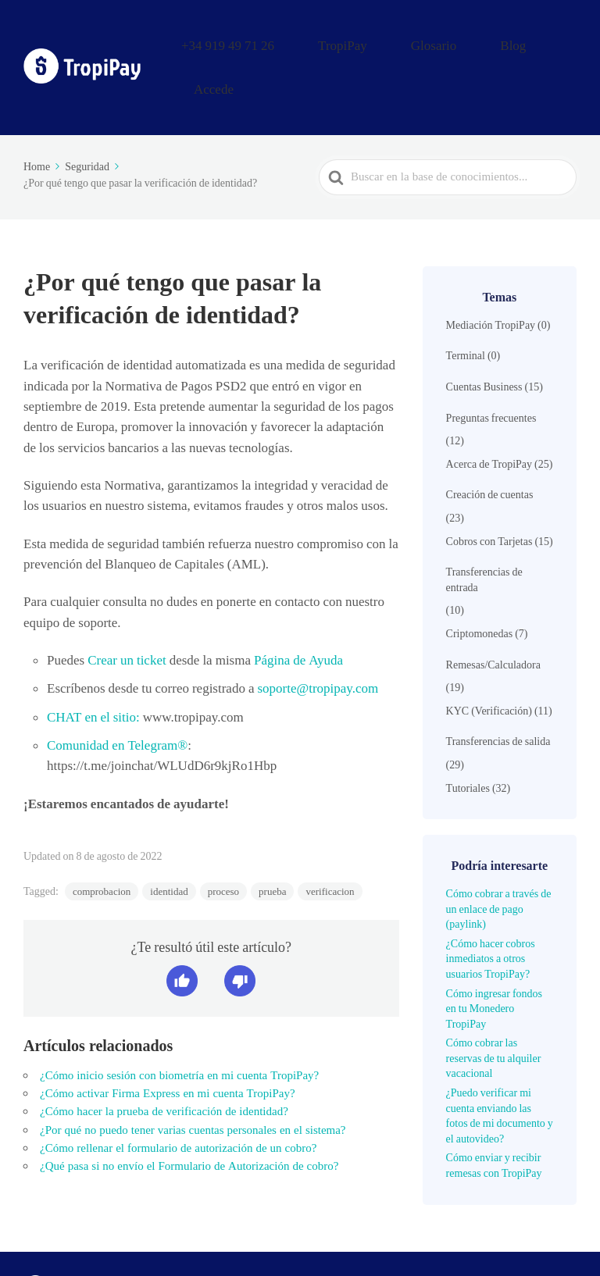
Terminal (465, 304)
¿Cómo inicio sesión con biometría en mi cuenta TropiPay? (179, 1025)
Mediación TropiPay (490, 274)
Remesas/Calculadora (493, 614)
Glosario (442, 41)
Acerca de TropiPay (489, 413)
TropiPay (375, 41)
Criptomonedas (479, 582)
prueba (272, 841)
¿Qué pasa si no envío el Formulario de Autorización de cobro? (189, 1115)
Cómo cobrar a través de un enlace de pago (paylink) (499, 857)
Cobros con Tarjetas (489, 490)
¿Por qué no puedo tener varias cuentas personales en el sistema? (193, 1079)
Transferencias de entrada (484, 529)
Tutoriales (468, 737)
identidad (169, 841)
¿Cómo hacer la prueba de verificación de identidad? (164, 1060)
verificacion (329, 841)
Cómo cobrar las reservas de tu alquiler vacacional (493, 1007)
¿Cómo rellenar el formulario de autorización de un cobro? (178, 1097)
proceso (223, 841)
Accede (552, 41)
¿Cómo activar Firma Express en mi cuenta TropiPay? (167, 1042)
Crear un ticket (125, 609)
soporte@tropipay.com (317, 637)
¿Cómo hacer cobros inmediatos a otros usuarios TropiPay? (490, 907)
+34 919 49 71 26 (287, 41)
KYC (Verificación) (489, 660)
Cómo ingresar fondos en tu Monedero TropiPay (494, 957)
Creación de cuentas (490, 443)
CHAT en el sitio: (93, 666)
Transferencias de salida (498, 690)
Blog (499, 41)
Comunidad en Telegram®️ (117, 694)
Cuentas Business (484, 336)
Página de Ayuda (297, 609)
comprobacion (101, 841)
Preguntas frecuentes (491, 367)
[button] (182, 930)
